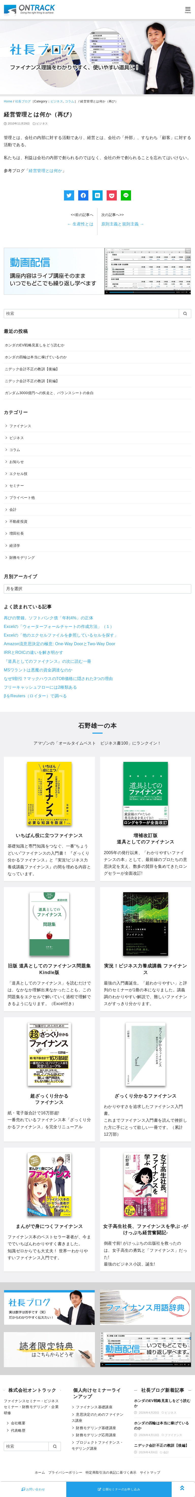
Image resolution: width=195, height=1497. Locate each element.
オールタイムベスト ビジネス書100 (93, 743)
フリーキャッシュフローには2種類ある (40, 687)
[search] (185, 313)
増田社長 (16, 533)
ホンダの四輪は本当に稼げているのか (36, 357)
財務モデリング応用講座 (96, 1435)
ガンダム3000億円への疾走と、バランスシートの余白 (49, 393)
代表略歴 (18, 1430)
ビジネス (57, 101)
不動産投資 (18, 521)
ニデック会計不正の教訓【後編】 (32, 369)
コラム (69, 101)
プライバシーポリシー (65, 1472)
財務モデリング (22, 557)
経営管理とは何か (45, 170)
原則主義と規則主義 (122, 224)
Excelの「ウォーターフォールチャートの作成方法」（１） (59, 626)
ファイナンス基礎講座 (94, 1407)
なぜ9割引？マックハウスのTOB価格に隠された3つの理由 (58, 678)
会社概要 (18, 1423)
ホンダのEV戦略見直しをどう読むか (35, 345)
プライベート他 (22, 498)
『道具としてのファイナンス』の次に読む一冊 (47, 661)
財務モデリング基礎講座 (96, 1428)
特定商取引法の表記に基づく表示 (111, 1472)
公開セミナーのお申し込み (119, 1489)
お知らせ (16, 462)
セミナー (16, 486)
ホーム (40, 1472)
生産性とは (80, 224)
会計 (13, 509)
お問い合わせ (33, 1489)
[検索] (97, 313)
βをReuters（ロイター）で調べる (35, 696)
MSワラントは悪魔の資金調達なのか (38, 670)
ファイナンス (20, 426)
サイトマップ (150, 1472)
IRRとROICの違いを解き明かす (33, 652)
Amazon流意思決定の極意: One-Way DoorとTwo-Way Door (59, 644)
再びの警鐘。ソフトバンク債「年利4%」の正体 (48, 618)
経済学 (14, 546)
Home (8, 101)
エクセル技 (18, 474)
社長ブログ (23, 101)
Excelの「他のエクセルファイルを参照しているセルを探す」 (61, 635)
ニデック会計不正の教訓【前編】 (32, 381)
